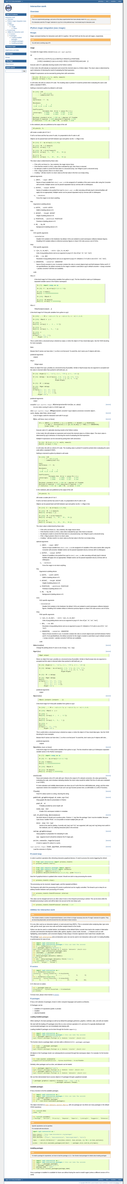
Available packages (17, 41)
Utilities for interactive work (15, 32)
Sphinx (117, 1182)
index (119, 1)
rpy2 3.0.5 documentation (13, 1)
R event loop (11, 30)
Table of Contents (12, 14)
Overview (10, 19)
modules (113, 1)
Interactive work (10, 17)
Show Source (9, 64)
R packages (13, 36)
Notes (15, 28)
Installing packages (17, 43)
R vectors (12, 34)
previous (101, 1)
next (107, 1)
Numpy (7, 57)
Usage (13, 26)
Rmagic (11, 25)
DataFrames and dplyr (12, 50)
